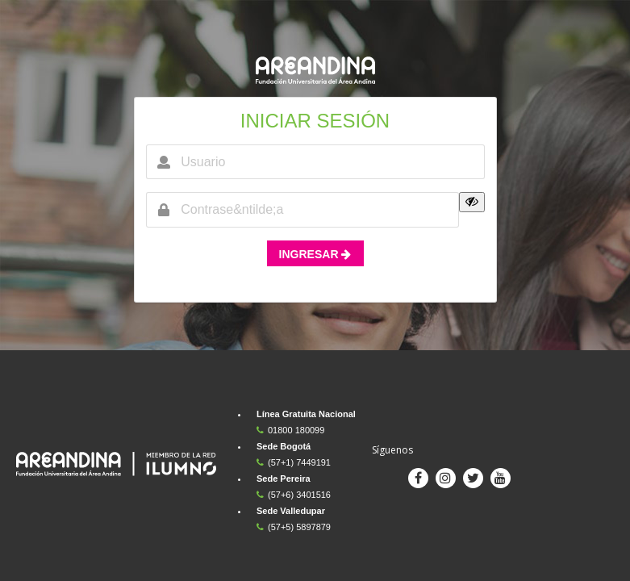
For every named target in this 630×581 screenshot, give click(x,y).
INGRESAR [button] (315, 254)
